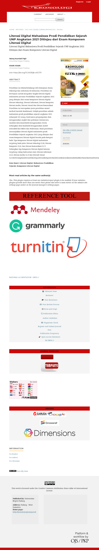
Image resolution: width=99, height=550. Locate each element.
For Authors (13, 457)
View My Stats (22, 471)
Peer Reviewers (51, 300)
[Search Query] (45, 19)
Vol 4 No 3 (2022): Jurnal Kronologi (40, 29)
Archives (49, 14)
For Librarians (14, 461)
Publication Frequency (49, 333)
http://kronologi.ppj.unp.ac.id (24, 512)
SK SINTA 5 (49, 340)
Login (88, 2)
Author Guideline (50, 318)
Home (11, 29)
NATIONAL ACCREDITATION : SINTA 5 (24, 277)
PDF (66, 103)
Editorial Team (49, 291)
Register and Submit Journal (49, 326)
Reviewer (49, 295)
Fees (49, 330)
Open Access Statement (50, 337)
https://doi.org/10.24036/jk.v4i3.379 (27, 73)
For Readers (13, 454)
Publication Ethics (49, 313)
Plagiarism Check (49, 323)
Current (38, 14)
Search (59, 19)
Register (79, 2)
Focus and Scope (50, 309)
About (60, 14)
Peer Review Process (49, 304)
